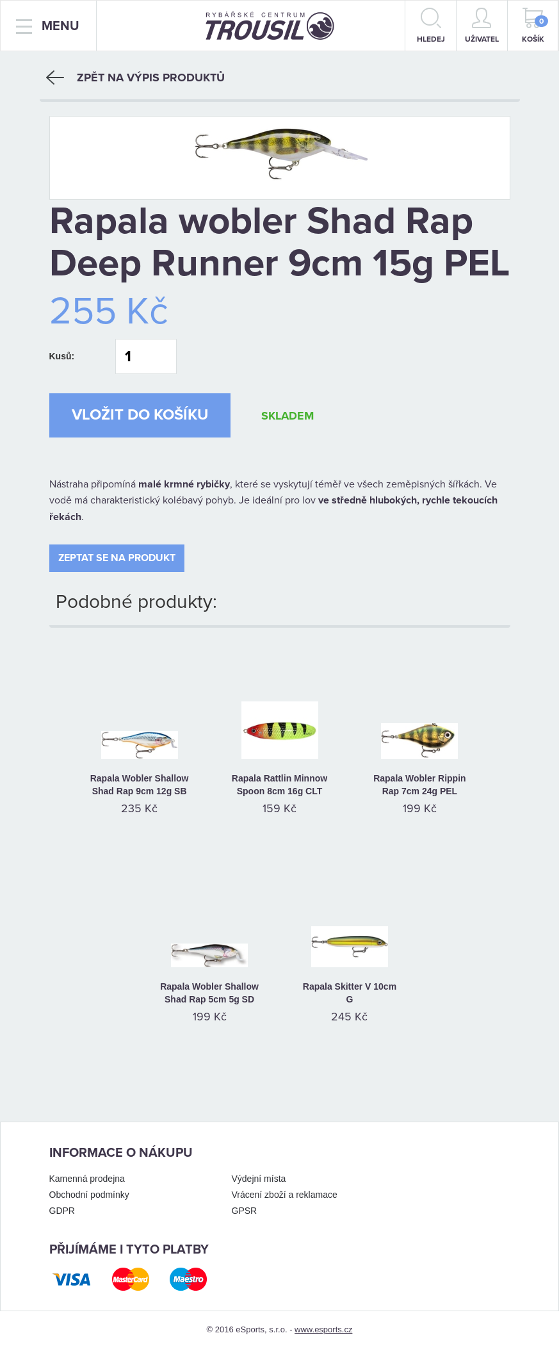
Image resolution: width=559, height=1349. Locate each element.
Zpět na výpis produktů (135, 77)
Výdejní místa (259, 1178)
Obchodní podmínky (89, 1195)
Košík (535, 26)
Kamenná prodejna (87, 1178)
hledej (431, 26)
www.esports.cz (323, 1329)
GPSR (244, 1211)
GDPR (62, 1211)
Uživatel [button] (482, 26)
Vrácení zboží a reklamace (284, 1195)
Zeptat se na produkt (116, 558)
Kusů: (62, 356)
